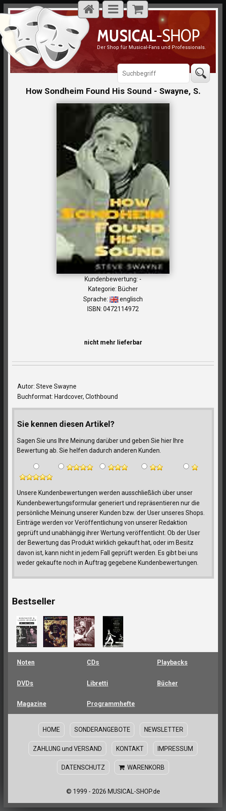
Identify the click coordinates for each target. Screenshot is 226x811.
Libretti (97, 683)
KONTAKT (130, 748)
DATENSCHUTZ (83, 767)
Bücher (167, 683)
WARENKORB (142, 767)
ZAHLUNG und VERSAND (67, 748)
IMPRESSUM (175, 748)
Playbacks (172, 662)
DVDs (25, 683)
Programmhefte (111, 703)
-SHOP (148, 35)
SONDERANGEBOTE (102, 729)
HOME (51, 729)
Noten (26, 662)
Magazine (31, 703)
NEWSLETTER (163, 729)
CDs (93, 662)
